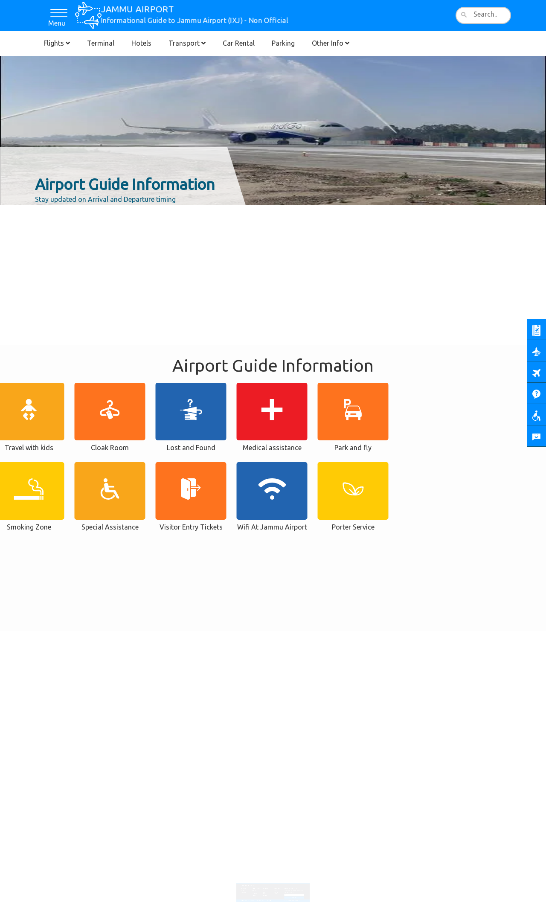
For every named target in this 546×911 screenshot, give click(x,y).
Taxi (265, 887)
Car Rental (239, 43)
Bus (265, 885)
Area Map (275, 887)
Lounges (274, 888)
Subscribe (291, 891)
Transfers (266, 889)
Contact (271, 894)
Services (274, 885)
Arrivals (247, 885)
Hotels (141, 43)
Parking (283, 43)
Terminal (100, 43)
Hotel (256, 887)
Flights (57, 43)
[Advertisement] (273, 228)
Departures (248, 887)
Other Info (330, 43)
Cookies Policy (266, 894)
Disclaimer (261, 894)
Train (265, 888)
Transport (187, 43)
